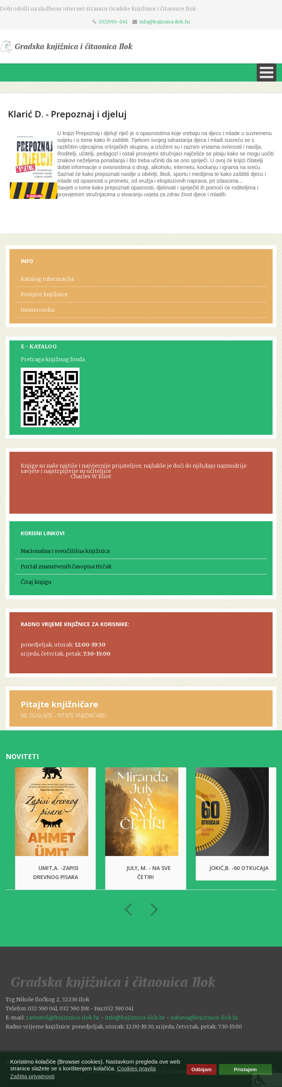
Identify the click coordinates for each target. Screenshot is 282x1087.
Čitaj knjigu (36, 582)
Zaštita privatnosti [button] (32, 1076)
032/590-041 (113, 22)
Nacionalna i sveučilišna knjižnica (65, 551)
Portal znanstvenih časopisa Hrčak (66, 566)
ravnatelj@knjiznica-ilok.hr (63, 1017)
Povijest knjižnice (44, 294)
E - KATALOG (39, 346)
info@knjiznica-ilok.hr (164, 22)
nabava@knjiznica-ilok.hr (204, 1017)
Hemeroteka (37, 309)
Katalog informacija (47, 279)
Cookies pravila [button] (136, 1068)
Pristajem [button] (245, 1069)
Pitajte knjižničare (59, 704)
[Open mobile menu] (266, 72)
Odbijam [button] (201, 1069)
